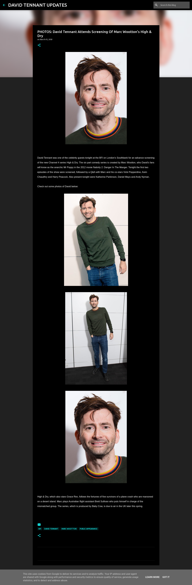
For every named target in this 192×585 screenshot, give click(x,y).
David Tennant (51, 529)
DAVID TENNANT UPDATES (37, 5)
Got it (166, 577)
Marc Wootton (69, 529)
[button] (39, 45)
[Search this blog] (174, 5)
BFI (40, 529)
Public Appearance (88, 529)
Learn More (152, 577)
